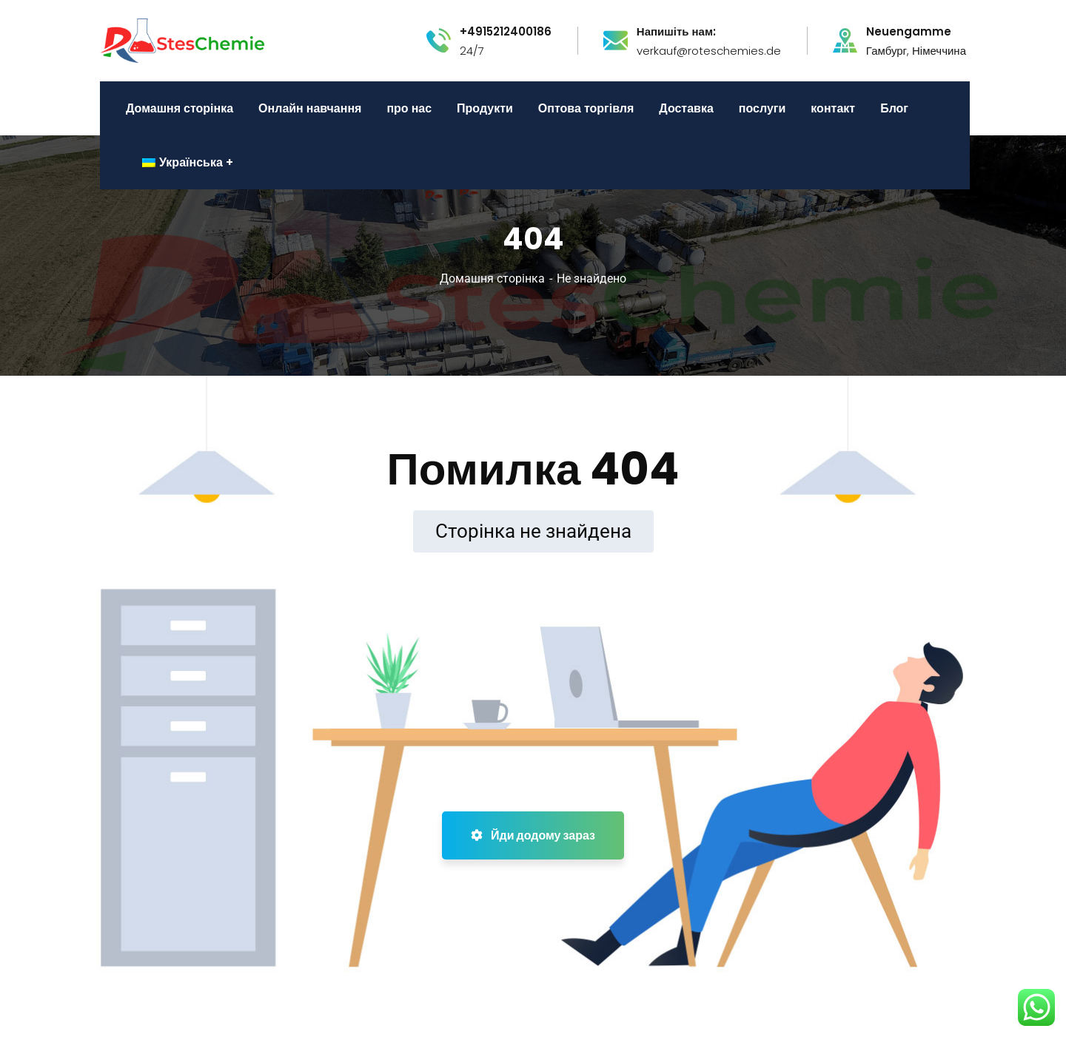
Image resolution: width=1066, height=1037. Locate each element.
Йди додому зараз (533, 835)
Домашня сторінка (492, 278)
